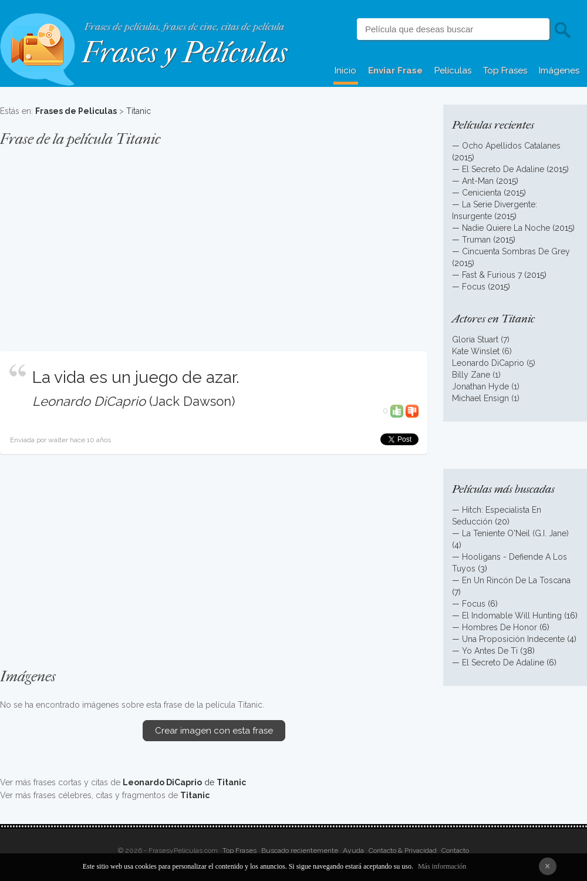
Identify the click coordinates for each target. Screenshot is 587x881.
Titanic (138, 111)
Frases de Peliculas (76, 111)
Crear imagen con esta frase (214, 730)
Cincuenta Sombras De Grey (516, 251)
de (184, 782)
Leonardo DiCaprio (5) (493, 363)
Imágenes (559, 70)
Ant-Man (478, 181)
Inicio (345, 70)
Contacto (455, 850)
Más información (442, 866)
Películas (452, 70)
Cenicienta (481, 192)
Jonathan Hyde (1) (485, 386)
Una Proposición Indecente (513, 639)
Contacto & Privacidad (403, 850)
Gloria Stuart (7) (481, 339)
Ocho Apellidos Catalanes (511, 145)
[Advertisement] (213, 243)
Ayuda (353, 850)
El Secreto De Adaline (503, 169)
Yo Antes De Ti (490, 650)
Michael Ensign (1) (485, 398)
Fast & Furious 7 (492, 275)
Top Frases (505, 70)
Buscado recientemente (299, 850)
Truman (476, 239)
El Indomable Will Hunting (512, 615)
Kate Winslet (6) (482, 351)
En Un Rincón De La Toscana (516, 580)
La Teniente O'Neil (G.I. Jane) (515, 533)
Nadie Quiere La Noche (506, 228)
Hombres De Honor (499, 627)
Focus (473, 286)
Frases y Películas (184, 52)
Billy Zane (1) (476, 374)
